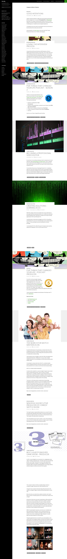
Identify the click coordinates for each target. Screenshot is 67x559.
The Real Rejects (42, 177)
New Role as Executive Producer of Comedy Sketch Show (37, 405)
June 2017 (3, 32)
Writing (28, 394)
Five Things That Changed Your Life (33, 117)
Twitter (29, 302)
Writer (52, 1)
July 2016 (3, 44)
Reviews (3, 71)
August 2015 (3, 56)
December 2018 (4, 24)
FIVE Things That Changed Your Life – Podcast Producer (39, 272)
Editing (37, 177)
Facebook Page (31, 301)
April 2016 (3, 48)
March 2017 (3, 36)
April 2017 (3, 35)
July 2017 (3, 31)
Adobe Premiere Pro (30, 177)
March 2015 (3, 60)
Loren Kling (43, 117)
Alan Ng (3, 1)
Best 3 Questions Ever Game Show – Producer (38, 453)
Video (28, 209)
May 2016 (3, 47)
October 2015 (4, 55)
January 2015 (4, 61)
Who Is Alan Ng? (39, 1)
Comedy (28, 151)
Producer (28, 11)
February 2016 (4, 51)
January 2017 (4, 39)
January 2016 (4, 52)
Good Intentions (35, 13)
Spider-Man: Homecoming (5, 19)
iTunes (34, 300)
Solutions (33, 203)
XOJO (33, 247)
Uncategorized (4, 74)
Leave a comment (38, 15)
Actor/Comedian (46, 1)
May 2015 (3, 59)
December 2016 (4, 40)
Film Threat (37, 30)
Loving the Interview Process (37, 45)
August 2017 (3, 30)
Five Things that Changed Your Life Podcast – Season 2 (40, 88)
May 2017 (3, 34)
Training (28, 247)
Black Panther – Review (5, 16)
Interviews (29, 42)
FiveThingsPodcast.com (32, 299)
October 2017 (4, 27)
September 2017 (4, 28)
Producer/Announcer (59, 1)
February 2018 (4, 26)
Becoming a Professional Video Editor (39, 154)
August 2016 (3, 43)
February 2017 (4, 38)
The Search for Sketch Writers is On (37, 344)
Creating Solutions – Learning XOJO (37, 207)
